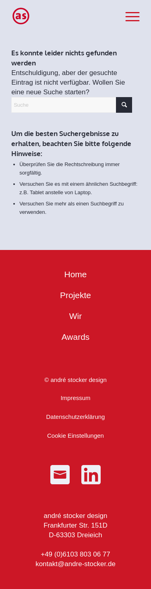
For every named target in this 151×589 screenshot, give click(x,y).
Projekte (75, 295)
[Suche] (71, 105)
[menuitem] (129, 16)
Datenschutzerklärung (75, 416)
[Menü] (129, 16)
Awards (76, 336)
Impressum (75, 397)
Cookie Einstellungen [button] (75, 435)
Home (75, 274)
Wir (75, 316)
